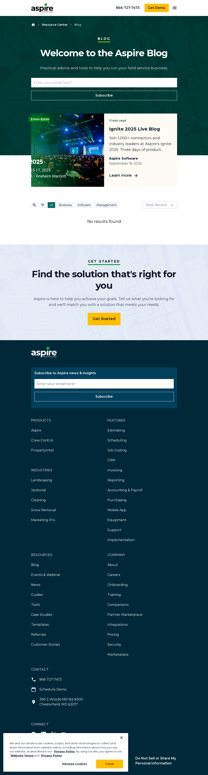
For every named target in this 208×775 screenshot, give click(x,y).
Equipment (117, 520)
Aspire (36, 430)
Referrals (38, 635)
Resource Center (55, 25)
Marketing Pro (43, 520)
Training (114, 595)
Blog (35, 565)
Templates (40, 625)
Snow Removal (43, 510)
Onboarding (117, 585)
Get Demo (156, 8)
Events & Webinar (46, 575)
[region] (65, 752)
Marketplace (118, 654)
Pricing (113, 635)
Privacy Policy (64, 751)
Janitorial (38, 490)
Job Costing (117, 450)
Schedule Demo (49, 689)
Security (114, 645)
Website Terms (22, 755)
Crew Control (42, 440)
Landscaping (41, 480)
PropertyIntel (42, 450)
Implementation (121, 540)
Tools (35, 605)
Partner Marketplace (124, 615)
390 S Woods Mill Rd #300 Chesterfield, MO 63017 (57, 701)
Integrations (117, 625)
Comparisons (118, 605)
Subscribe (104, 95)
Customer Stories (45, 645)
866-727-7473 (128, 8)
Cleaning (38, 500)
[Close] (121, 737)
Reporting (115, 480)
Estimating (116, 430)
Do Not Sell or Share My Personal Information (155, 760)
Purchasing (117, 500)
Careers (113, 575)
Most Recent (160, 205)
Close (109, 763)
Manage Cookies (74, 763)
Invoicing (114, 470)
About (112, 565)
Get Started (104, 319)
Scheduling (117, 440)
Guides (37, 595)
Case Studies (41, 615)
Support (114, 530)
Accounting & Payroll (125, 490)
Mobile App (116, 510)
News (35, 585)
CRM (111, 460)
